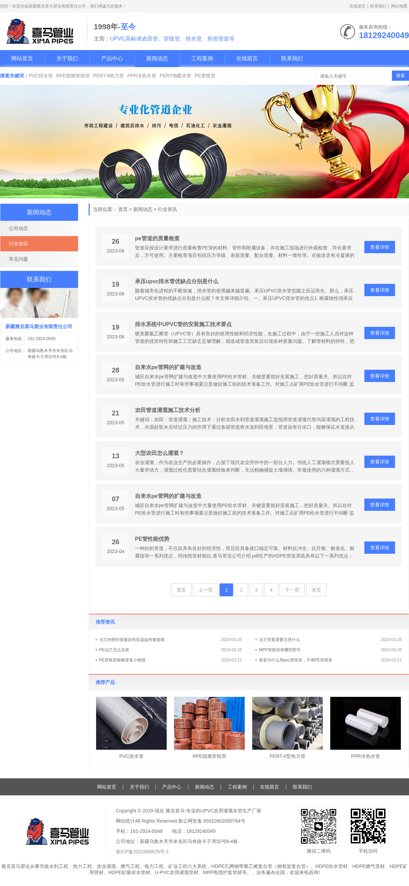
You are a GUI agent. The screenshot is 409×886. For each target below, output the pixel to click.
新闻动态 (157, 58)
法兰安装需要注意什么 (279, 639)
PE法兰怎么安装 (114, 649)
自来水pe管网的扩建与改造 (168, 367)
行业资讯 (167, 209)
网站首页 (22, 58)
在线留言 (357, 6)
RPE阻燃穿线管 (73, 75)
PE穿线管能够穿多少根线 (122, 660)
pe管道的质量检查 (157, 238)
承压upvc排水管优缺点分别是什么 (176, 281)
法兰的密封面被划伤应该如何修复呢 (132, 639)
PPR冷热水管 (141, 75)
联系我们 (378, 6)
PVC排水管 (41, 75)
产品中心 (112, 58)
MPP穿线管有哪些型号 (280, 649)
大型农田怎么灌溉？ (159, 453)
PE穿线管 (205, 75)
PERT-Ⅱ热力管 (108, 75)
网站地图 (399, 6)
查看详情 (379, 247)
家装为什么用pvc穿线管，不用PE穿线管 (295, 660)
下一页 (292, 590)
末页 (316, 590)
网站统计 (125, 821)
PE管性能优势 (152, 539)
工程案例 (202, 58)
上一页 (205, 590)
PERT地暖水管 (175, 75)
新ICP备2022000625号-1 (142, 851)
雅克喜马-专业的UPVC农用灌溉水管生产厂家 (214, 810)
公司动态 (18, 228)
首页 (123, 209)
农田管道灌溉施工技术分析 (167, 410)
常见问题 (18, 259)
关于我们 (67, 58)
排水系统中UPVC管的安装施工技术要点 (183, 324)
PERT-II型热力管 (287, 756)
